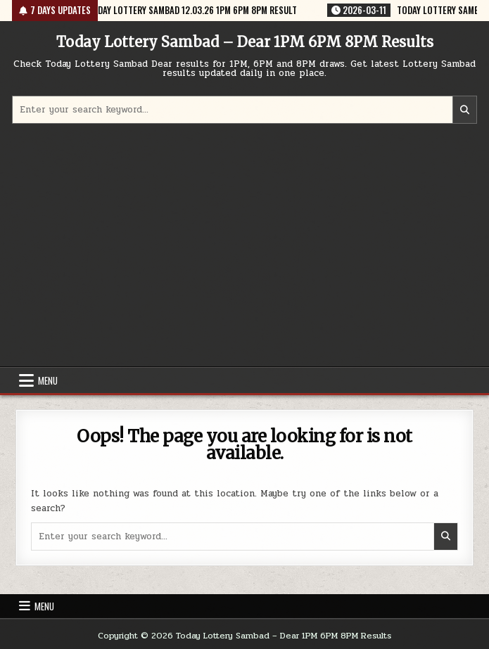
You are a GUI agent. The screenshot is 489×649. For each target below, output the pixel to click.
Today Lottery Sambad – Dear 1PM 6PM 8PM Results (244, 42)
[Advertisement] (245, 246)
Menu (48, 380)
